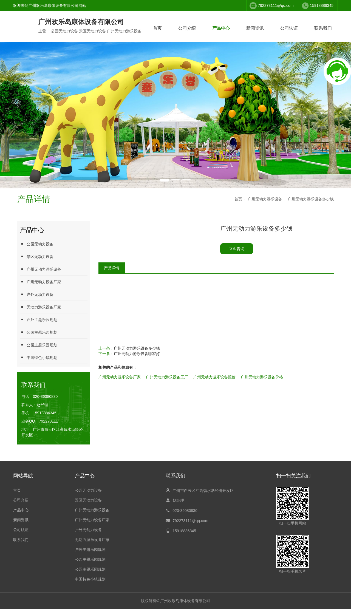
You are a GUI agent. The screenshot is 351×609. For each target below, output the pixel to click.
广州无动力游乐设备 (265, 199)
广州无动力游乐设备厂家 (119, 377)
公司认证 (289, 28)
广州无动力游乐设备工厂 (167, 377)
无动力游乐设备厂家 (40, 307)
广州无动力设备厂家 (40, 281)
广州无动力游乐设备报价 (214, 377)
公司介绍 (187, 28)
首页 (157, 28)
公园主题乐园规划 (38, 332)
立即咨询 (236, 249)
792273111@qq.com (275, 5)
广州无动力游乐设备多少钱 (311, 199)
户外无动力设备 (36, 294)
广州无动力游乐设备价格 (262, 377)
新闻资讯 (255, 28)
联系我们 (323, 28)
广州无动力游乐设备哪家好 (137, 354)
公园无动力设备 (36, 244)
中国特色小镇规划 (38, 357)
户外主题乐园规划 (38, 319)
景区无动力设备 (36, 256)
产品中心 (221, 28)
